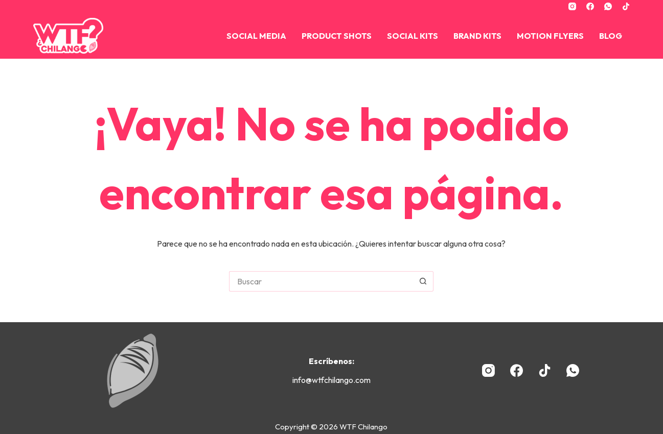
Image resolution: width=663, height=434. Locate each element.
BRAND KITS (477, 36)
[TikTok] (626, 6)
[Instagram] (572, 6)
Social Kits (412, 36)
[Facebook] (590, 6)
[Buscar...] (321, 281)
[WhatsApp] (608, 6)
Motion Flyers (550, 36)
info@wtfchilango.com (331, 380)
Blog (610, 36)
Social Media (256, 36)
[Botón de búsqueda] (423, 281)
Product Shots (337, 36)
